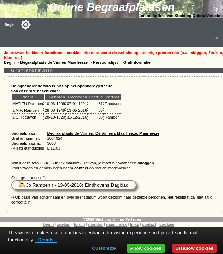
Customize (104, 248)
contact (81, 168)
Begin (9, 25)
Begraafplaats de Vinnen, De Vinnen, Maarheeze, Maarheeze (103, 133)
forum (79, 224)
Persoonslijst (105, 62)
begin (48, 224)
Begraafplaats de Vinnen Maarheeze (54, 62)
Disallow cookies (194, 248)
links (134, 224)
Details (46, 239)
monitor (95, 224)
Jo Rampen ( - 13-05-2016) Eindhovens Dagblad (74, 185)
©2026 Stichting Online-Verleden (112, 219)
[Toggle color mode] (26, 25)
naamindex (116, 224)
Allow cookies (146, 248)
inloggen (145, 163)
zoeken (63, 224)
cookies (166, 224)
